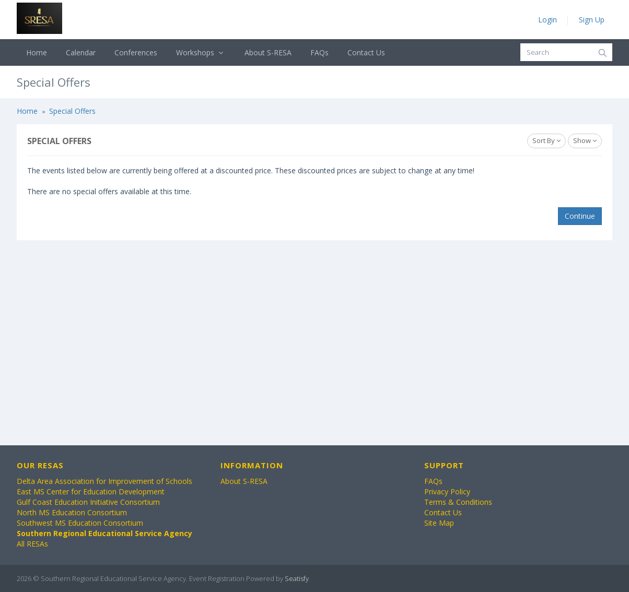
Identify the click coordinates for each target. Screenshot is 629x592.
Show (585, 140)
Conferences (135, 52)
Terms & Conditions (458, 502)
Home (36, 52)
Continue (580, 216)
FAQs (319, 52)
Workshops (201, 52)
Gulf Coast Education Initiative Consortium (88, 502)
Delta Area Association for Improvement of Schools (104, 481)
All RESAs (32, 544)
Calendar (81, 52)
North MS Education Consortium (72, 512)
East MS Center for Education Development (91, 491)
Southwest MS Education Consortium (80, 523)
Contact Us (366, 52)
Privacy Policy (447, 491)
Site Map (439, 523)
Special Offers (72, 111)
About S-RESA (268, 52)
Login (547, 20)
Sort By (546, 140)
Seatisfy (297, 578)
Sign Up (591, 20)
